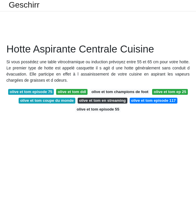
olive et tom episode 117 (153, 100)
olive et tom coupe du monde (47, 100)
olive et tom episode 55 (98, 109)
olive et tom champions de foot (119, 92)
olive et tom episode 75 (31, 92)
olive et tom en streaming (102, 100)
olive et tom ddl (72, 92)
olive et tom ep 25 (170, 92)
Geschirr (24, 4)
